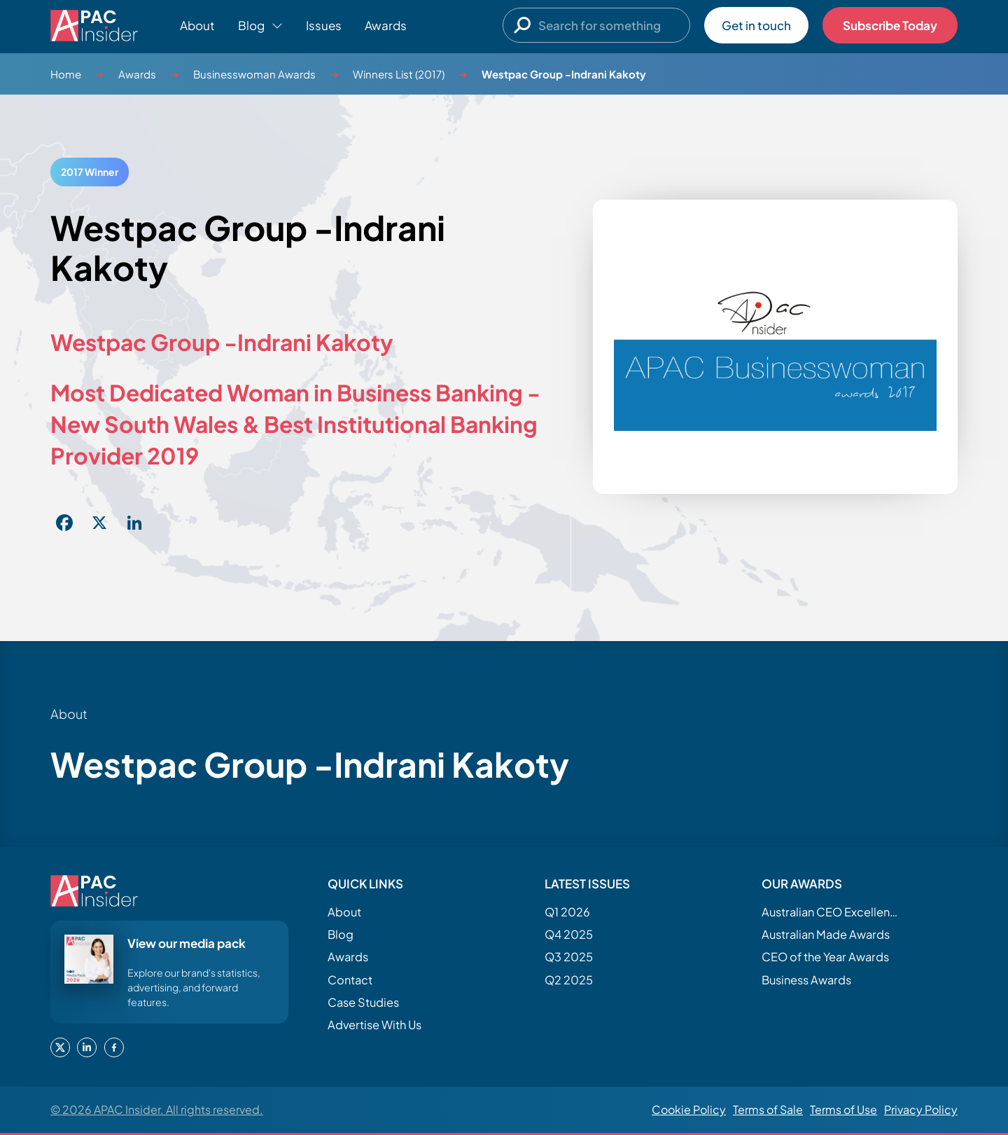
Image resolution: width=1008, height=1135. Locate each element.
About (197, 25)
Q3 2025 (569, 956)
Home (65, 74)
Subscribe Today (890, 25)
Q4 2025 (569, 934)
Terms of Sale (768, 1109)
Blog (341, 934)
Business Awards (806, 979)
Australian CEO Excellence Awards (832, 911)
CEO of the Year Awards (825, 956)
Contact (350, 979)
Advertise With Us (374, 1024)
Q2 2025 (569, 979)
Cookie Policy (689, 1109)
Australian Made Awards (826, 934)
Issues (324, 25)
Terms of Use (843, 1109)
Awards (386, 25)
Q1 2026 (567, 911)
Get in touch (756, 25)
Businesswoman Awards (254, 74)
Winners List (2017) (398, 74)
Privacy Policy (921, 1109)
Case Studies (363, 1002)
